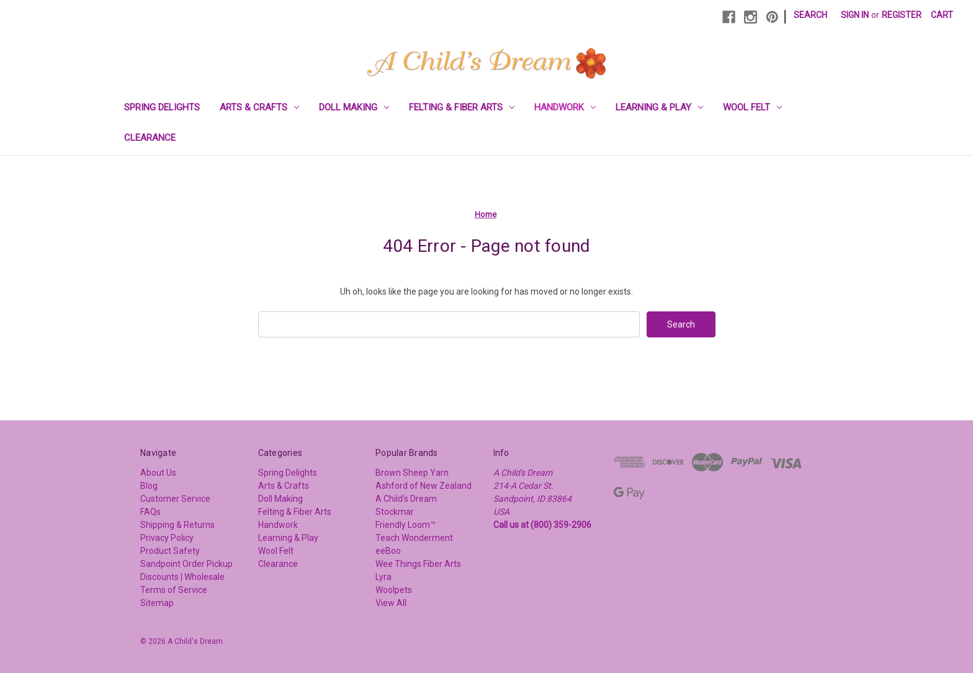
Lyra (383, 577)
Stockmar (394, 512)
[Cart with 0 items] (942, 15)
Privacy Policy (167, 538)
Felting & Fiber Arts (461, 107)
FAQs (150, 512)
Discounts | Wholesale (182, 577)
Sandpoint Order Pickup (186, 564)
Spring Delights (162, 107)
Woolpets (393, 590)
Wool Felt (752, 107)
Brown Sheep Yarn (412, 473)
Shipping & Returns (177, 525)
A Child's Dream (406, 499)
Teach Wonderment (414, 538)
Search (810, 15)
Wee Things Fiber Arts (418, 564)
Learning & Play (659, 107)
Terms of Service (173, 590)
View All (390, 603)
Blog (149, 486)
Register (901, 15)
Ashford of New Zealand (423, 486)
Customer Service (175, 499)
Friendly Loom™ (405, 525)
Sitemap (157, 603)
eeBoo (388, 551)
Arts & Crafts (259, 107)
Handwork (565, 107)
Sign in (855, 15)
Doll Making (354, 107)
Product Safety (170, 551)
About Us (158, 473)
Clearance (150, 137)
